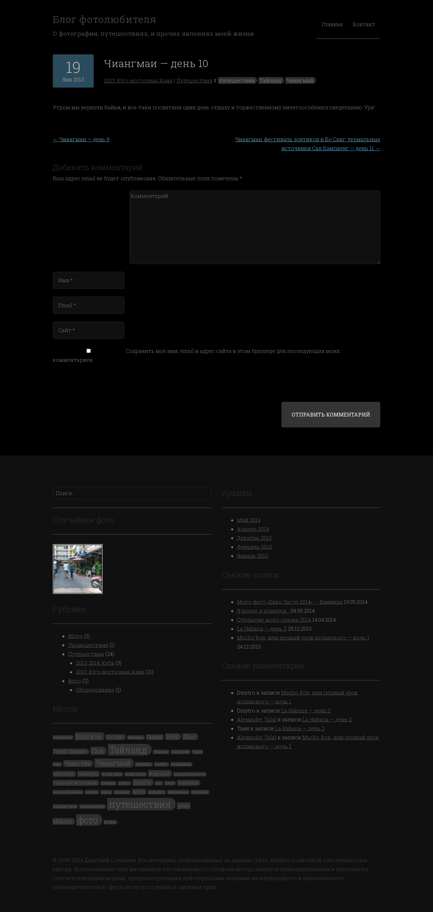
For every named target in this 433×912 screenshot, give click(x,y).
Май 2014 (248, 520)
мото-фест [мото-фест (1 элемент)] (156, 792)
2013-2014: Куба (95, 662)
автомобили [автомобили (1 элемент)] (181, 764)
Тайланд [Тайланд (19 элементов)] (128, 749)
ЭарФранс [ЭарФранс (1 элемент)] (143, 764)
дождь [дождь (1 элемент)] (124, 783)
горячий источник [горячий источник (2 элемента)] (75, 783)
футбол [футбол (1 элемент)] (109, 822)
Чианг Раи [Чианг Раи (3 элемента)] (77, 763)
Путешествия (194, 80)
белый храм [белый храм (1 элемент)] (112, 774)
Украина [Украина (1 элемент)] (161, 752)
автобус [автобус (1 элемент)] (161, 764)
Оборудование (95, 689)
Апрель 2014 (253, 529)
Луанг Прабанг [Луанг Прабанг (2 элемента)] (70, 751)
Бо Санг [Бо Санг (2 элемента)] (115, 737)
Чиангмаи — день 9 (81, 139)
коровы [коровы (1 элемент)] (92, 792)
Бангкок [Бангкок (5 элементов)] (88, 736)
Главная (332, 24)
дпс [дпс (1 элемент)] (158, 783)
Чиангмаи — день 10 (156, 63)
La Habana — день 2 (262, 628)
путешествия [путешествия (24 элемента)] (140, 804)
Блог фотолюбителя (104, 19)
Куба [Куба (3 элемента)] (172, 736)
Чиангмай (300, 80)
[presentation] (96, 386)
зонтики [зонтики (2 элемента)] (188, 783)
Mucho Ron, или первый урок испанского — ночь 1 (303, 637)
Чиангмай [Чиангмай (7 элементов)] (113, 763)
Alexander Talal (256, 719)
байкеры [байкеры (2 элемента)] (88, 774)
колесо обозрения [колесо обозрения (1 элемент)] (67, 792)
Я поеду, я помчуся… (263, 610)
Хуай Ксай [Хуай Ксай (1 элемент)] (180, 752)
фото (74, 680)
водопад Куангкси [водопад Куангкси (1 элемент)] (189, 774)
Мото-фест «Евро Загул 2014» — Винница (289, 601)
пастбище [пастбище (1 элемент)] (200, 792)
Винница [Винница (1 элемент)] (135, 737)
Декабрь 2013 (254, 537)
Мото (75, 636)
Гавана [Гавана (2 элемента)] (154, 737)
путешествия (237, 80)
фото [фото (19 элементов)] (88, 820)
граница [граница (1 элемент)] (108, 783)
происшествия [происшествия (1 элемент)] (92, 806)
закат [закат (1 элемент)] (169, 783)
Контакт (364, 24)
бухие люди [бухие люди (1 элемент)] (135, 774)
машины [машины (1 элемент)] (121, 792)
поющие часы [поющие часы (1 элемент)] (64, 806)
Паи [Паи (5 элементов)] (97, 751)
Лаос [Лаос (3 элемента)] (189, 736)
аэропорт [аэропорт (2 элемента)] (64, 774)
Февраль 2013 (254, 546)
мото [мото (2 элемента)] (139, 792)
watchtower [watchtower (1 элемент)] (62, 737)
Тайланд (270, 80)
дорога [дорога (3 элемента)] (142, 782)
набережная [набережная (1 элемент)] (178, 792)
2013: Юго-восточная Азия (138, 80)
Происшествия (88, 645)
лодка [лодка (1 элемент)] (106, 792)
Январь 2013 (252, 555)
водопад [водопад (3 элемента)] (159, 773)
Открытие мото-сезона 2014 (274, 619)
